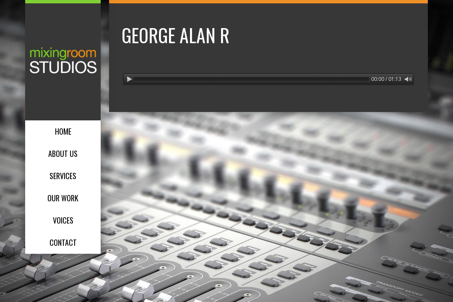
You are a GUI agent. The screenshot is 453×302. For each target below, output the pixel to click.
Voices (63, 220)
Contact (63, 242)
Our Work (62, 198)
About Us (63, 153)
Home (63, 131)
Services (62, 175)
